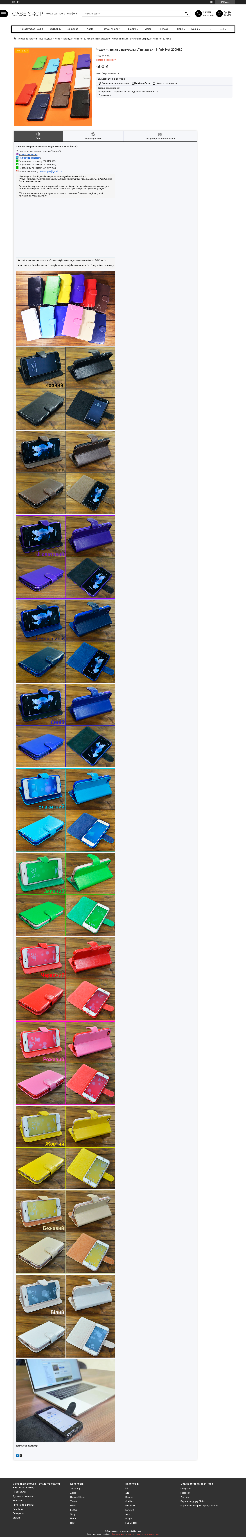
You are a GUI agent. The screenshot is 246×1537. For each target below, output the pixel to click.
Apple (90, 29)
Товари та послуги (27, 38)
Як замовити (19, 1492)
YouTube (185, 1497)
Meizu (147, 29)
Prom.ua (137, 1531)
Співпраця (18, 1513)
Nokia (194, 29)
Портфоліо (18, 1509)
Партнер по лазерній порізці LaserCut (199, 1505)
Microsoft (130, 1505)
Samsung (73, 29)
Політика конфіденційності (148, 1534)
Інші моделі (131, 1523)
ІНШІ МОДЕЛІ (45, 38)
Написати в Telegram (29, 158)
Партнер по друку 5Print (193, 1501)
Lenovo (164, 29)
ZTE (127, 1493)
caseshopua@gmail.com (51, 171)
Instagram (186, 1488)
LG (126, 1488)
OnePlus (129, 1501)
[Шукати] (186, 14)
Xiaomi (132, 29)
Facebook (185, 1493)
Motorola (129, 1510)
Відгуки (16, 1517)
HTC (208, 29)
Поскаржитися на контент (123, 1534)
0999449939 (49, 168)
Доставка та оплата (23, 1496)
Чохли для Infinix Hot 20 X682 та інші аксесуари (86, 38)
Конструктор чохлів (31, 29)
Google (128, 1518)
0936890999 (49, 164)
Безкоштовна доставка (113, 79)
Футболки (55, 29)
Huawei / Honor (111, 29)
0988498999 (49, 161)
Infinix (57, 38)
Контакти (18, 1500)
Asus (127, 1514)
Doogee (129, 1497)
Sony (180, 29)
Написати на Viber (28, 154)
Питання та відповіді (23, 1505)
